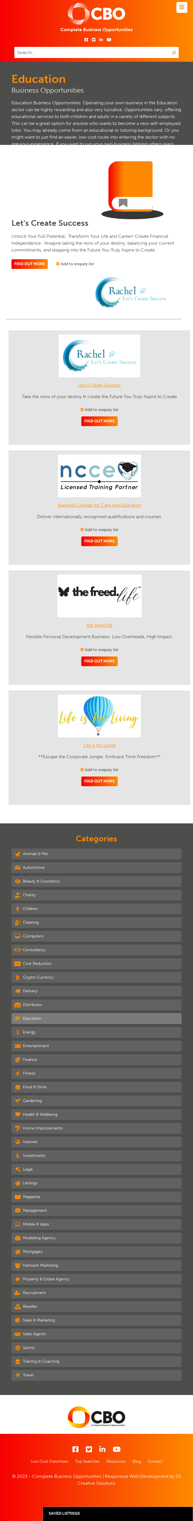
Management (30, 1210)
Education (27, 1018)
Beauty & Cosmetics (37, 881)
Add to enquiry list (75, 264)
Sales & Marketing (34, 1320)
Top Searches (87, 1461)
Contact (155, 1461)
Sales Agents (30, 1333)
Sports (24, 1347)
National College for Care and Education (99, 505)
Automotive (29, 867)
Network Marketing (36, 1265)
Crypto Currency (34, 977)
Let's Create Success (99, 385)
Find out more (29, 264)
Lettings (25, 1182)
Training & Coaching (36, 1361)
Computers (29, 936)
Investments (29, 1155)
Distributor (28, 1004)
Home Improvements (38, 1128)
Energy (25, 1032)
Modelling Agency (35, 1237)
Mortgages (28, 1251)
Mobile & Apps (31, 1224)
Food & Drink (30, 1086)
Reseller (25, 1306)
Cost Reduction (33, 963)
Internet (26, 1141)
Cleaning (26, 922)
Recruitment (30, 1292)
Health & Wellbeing (36, 1114)
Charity (25, 894)
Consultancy (30, 949)
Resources (116, 1461)
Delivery (26, 990)
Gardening (28, 1100)
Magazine (27, 1196)
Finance (25, 1059)
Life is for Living (99, 745)
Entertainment (31, 1045)
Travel (24, 1375)
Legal (23, 1169)
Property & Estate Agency (42, 1279)
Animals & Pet (31, 853)
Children (26, 908)
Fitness (24, 1073)
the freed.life (99, 625)
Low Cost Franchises (49, 1461)
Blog (137, 1461)
